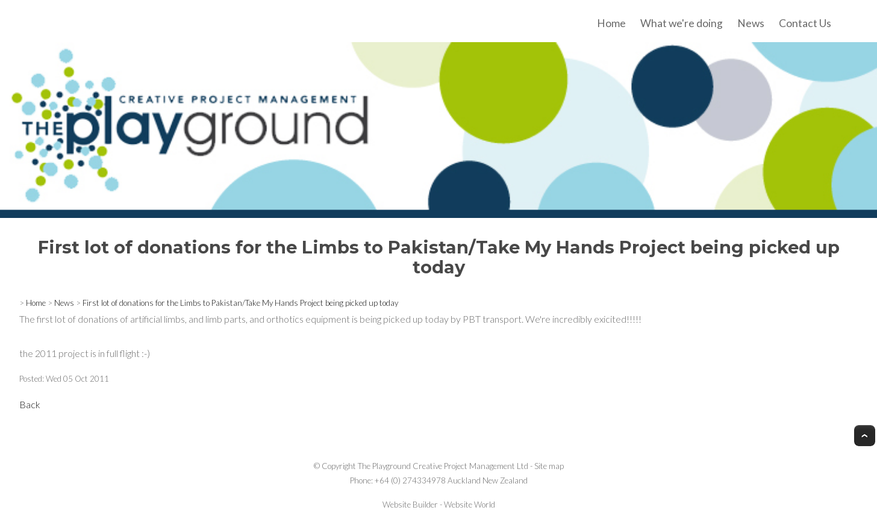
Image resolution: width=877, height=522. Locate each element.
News (750, 23)
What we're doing (681, 23)
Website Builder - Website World (438, 504)
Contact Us (805, 23)
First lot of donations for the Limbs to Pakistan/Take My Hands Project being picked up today (240, 303)
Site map (549, 466)
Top (864, 435)
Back (29, 404)
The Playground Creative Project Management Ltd (443, 466)
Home (611, 23)
